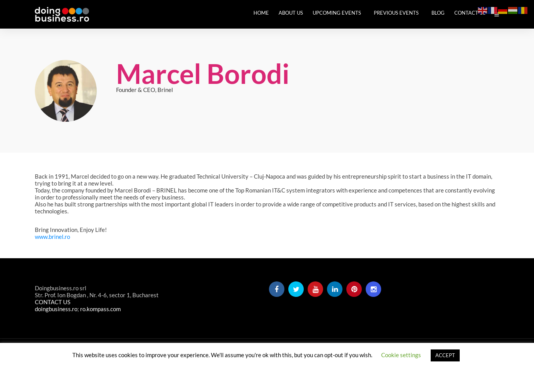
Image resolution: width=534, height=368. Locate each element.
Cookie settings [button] (401, 354)
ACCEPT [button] (445, 355)
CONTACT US (52, 301)
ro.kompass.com (100, 308)
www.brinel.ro (52, 236)
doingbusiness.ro (56, 308)
